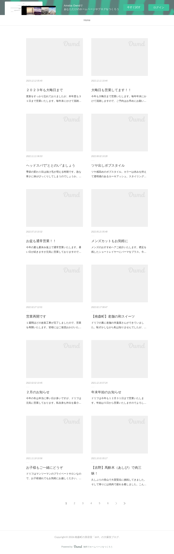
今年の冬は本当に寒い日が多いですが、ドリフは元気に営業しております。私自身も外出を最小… (53, 400)
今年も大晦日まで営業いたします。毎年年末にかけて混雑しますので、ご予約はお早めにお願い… (118, 98)
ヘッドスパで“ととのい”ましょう (50, 165)
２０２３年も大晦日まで (44, 90)
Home (87, 20)
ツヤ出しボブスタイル (108, 165)
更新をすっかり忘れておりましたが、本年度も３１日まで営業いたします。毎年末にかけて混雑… (53, 98)
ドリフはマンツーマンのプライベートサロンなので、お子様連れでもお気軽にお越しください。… (53, 476)
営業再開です (36, 316)
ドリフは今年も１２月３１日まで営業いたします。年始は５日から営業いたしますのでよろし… (118, 400)
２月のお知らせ (38, 392)
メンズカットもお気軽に (109, 241)
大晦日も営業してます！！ (111, 90)
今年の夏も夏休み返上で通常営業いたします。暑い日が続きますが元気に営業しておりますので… (53, 249)
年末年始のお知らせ (106, 392)
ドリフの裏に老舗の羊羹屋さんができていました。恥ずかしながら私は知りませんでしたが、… (118, 325)
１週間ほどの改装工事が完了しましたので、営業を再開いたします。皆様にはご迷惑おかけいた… (53, 325)
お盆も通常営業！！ (41, 241)
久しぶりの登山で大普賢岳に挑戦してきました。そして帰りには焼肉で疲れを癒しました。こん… (118, 482)
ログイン (158, 7)
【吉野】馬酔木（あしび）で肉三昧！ (116, 470)
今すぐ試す (134, 7)
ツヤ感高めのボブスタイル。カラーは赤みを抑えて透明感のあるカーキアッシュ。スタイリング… (118, 174)
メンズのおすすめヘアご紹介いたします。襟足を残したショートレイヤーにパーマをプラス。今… (118, 249)
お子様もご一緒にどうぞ (44, 467)
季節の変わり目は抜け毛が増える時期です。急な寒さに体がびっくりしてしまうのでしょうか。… (53, 174)
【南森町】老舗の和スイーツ (113, 316)
